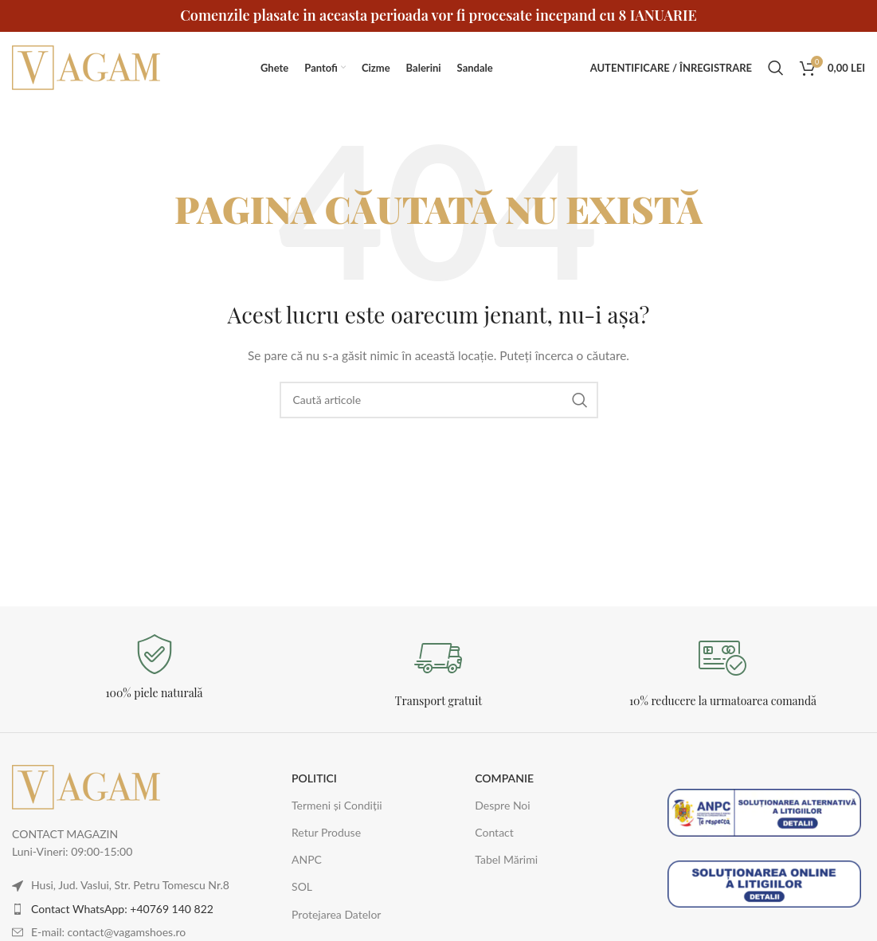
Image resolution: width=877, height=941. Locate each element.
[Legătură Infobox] (154, 667)
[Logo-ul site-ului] (87, 66)
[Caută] (776, 68)
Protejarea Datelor (336, 914)
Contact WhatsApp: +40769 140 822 (122, 909)
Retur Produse (326, 832)
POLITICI (314, 778)
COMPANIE (504, 778)
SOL (302, 886)
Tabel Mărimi (506, 859)
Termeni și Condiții (337, 805)
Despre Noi (502, 805)
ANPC (307, 859)
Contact (494, 832)
